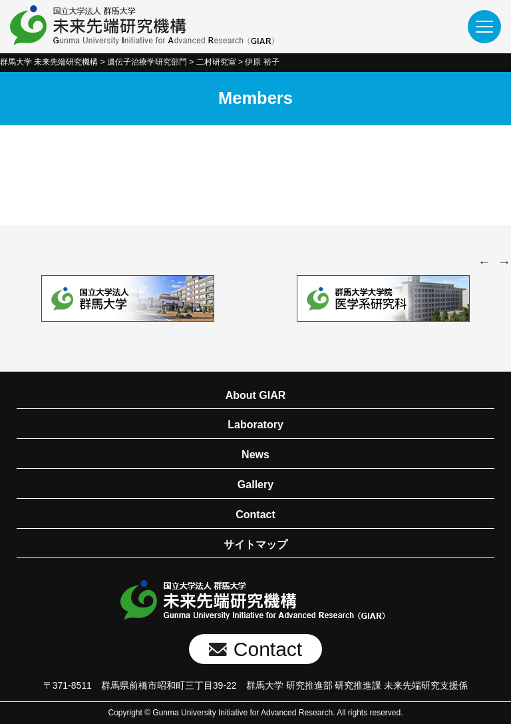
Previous (484, 261)
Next (504, 261)
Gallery (255, 484)
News (255, 454)
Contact (255, 514)
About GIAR (256, 395)
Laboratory (255, 424)
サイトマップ (255, 544)
